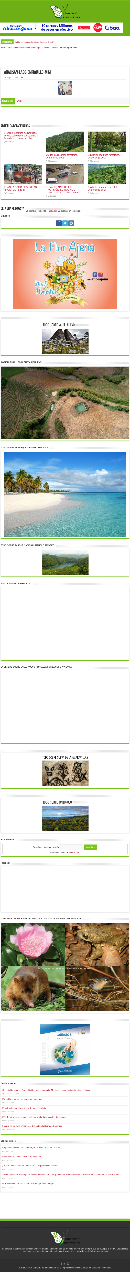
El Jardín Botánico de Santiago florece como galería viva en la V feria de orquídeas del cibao (21, 136)
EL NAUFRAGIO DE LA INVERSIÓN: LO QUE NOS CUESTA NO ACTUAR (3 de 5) (62, 190)
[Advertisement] (65, 58)
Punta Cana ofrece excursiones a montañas (22, 1099)
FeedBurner (74, 852)
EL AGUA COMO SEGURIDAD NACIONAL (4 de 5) (20, 188)
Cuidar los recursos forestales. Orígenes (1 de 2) (104, 156)
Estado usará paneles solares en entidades (21, 1157)
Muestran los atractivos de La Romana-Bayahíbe (24, 1108)
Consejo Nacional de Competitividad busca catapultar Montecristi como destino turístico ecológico (46, 1090)
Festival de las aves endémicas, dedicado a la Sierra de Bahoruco (32, 1126)
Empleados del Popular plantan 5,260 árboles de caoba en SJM (31, 1148)
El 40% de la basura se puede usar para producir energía (28, 1183)
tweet (19, 101)
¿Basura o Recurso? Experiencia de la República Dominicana (30, 1165)
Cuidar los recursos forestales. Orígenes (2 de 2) (34, 42)
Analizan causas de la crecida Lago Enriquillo (28, 48)
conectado (51, 211)
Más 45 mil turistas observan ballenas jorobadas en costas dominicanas (34, 1117)
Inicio (3, 48)
